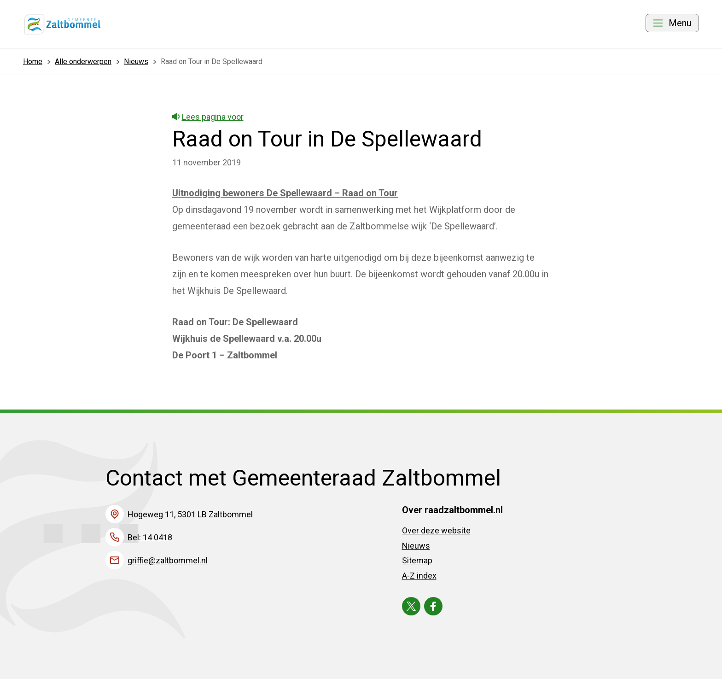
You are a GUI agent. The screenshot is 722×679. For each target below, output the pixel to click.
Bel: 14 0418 (150, 537)
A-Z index (419, 575)
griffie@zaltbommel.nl (168, 560)
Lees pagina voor (208, 117)
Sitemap (417, 560)
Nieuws (416, 545)
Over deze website (436, 530)
